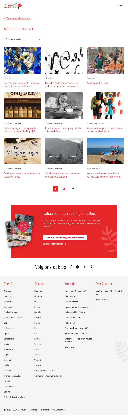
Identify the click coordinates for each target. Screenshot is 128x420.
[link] (73, 194)
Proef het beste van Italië (76, 338)
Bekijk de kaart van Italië (14, 402)
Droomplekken (71, 306)
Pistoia (37, 338)
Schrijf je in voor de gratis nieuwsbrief (64, 242)
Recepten (91, 78)
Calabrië (7, 306)
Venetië (8, 78)
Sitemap (33, 414)
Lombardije (9, 343)
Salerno (37, 349)
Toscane (7, 375)
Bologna (38, 296)
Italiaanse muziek (93, 172)
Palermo (38, 322)
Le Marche (8, 333)
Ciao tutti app (71, 301)
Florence (38, 301)
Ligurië (7, 338)
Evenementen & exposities (77, 312)
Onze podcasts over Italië (76, 333)
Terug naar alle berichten (17, 18)
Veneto (7, 396)
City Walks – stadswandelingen (48, 381)
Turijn (37, 359)
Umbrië (7, 386)
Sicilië (6, 370)
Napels (37, 317)
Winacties (69, 352)
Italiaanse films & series (75, 317)
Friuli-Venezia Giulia (13, 322)
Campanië (8, 312)
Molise (7, 349)
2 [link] (64, 194)
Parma (37, 327)
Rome (37, 343)
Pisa (36, 333)
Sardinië (7, 365)
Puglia (6, 359)
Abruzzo (7, 296)
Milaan (37, 312)
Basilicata (8, 301)
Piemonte (8, 354)
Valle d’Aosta (9, 391)
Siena (36, 354)
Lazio (6, 327)
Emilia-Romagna (11, 317)
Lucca (37, 306)
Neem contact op (103, 304)
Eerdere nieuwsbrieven (54, 249)
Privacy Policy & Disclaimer (53, 414)
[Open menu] (120, 5)
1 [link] (55, 194)
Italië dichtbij (71, 327)
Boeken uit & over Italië (13, 125)
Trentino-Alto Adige (12, 381)
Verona (37, 370)
